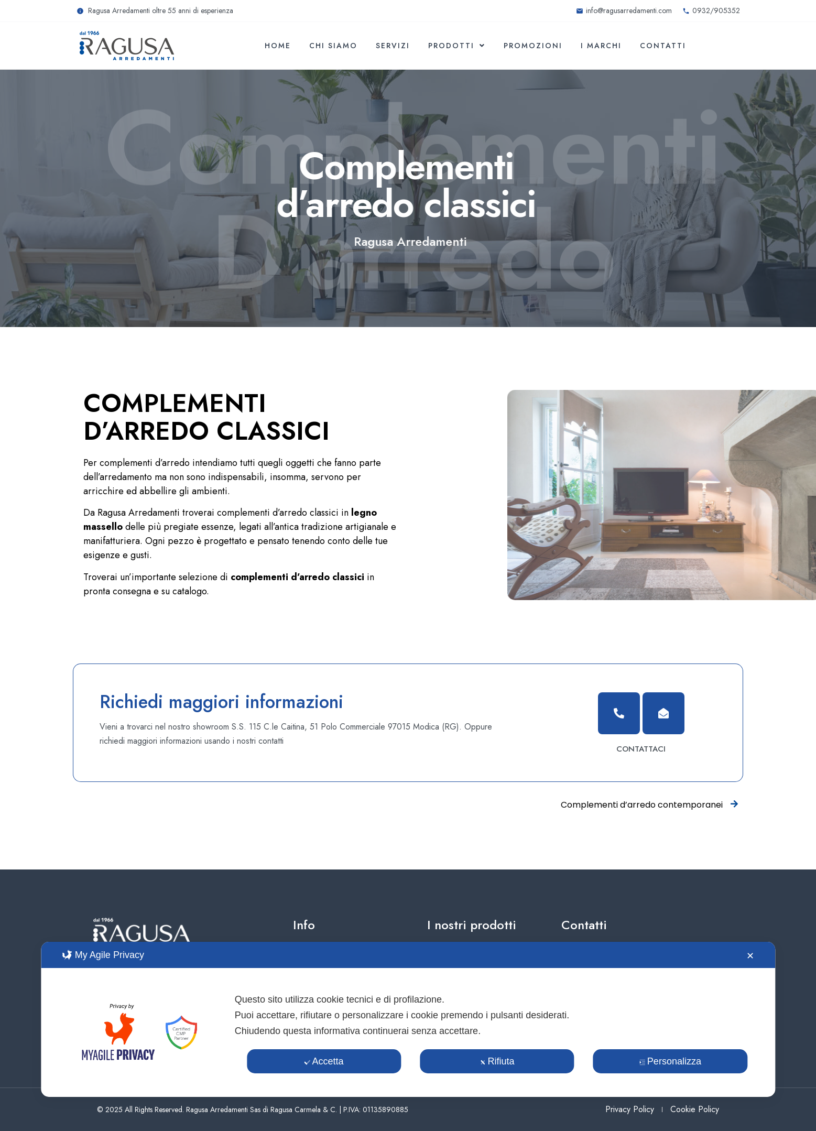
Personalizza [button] (670, 1061)
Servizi (393, 45)
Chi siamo (333, 45)
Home (278, 45)
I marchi (601, 45)
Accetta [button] (324, 1061)
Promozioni (533, 45)
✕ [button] (750, 956)
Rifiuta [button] (497, 1061)
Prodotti (456, 46)
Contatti (663, 45)
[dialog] (408, 1019)
